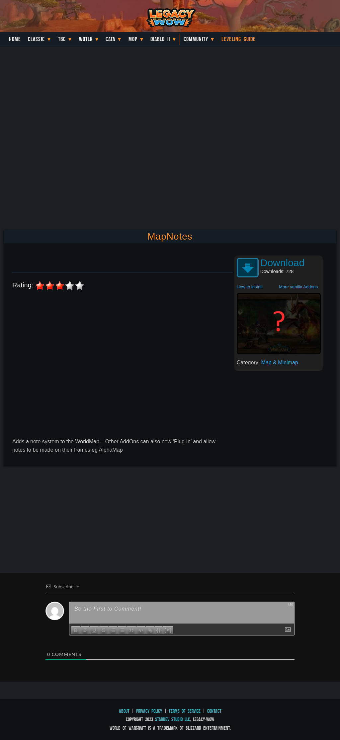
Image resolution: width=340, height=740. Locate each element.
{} (158, 629)
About (124, 711)
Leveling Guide (238, 39)
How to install (249, 286)
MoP (132, 39)
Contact (214, 711)
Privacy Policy (149, 711)
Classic (36, 39)
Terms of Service (185, 711)
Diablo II (160, 39)
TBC (62, 39)
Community (196, 39)
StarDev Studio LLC (172, 719)
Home (15, 39)
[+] (168, 629)
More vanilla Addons (298, 286)
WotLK (86, 39)
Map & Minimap (279, 362)
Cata (110, 39)
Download (282, 262)
